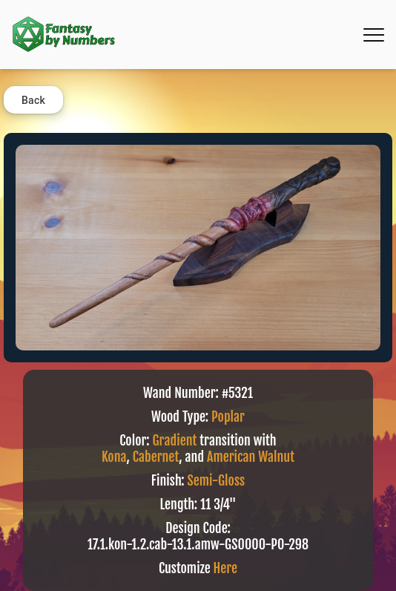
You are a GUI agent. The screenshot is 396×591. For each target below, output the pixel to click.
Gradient (175, 440)
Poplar (228, 416)
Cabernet (156, 456)
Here (225, 568)
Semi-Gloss (216, 480)
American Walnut (250, 456)
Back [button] (33, 100)
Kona (114, 456)
